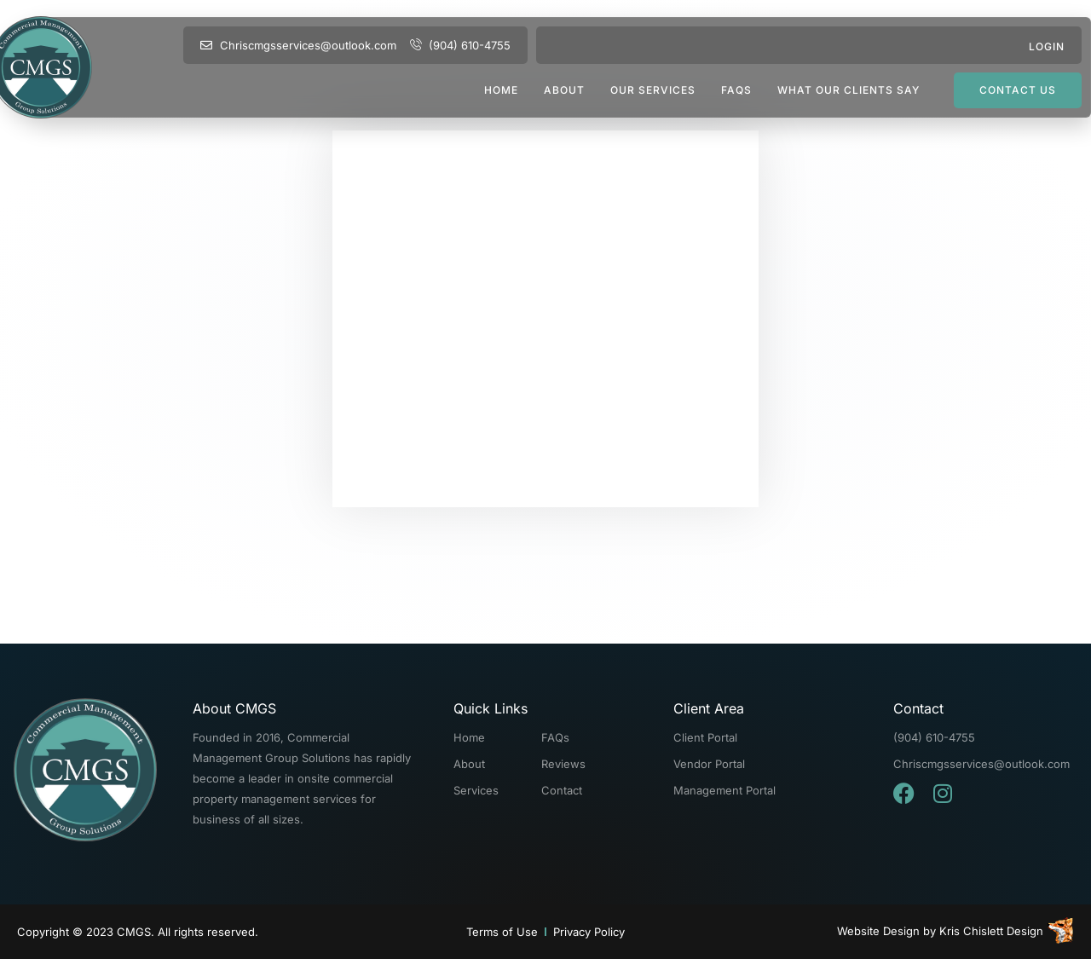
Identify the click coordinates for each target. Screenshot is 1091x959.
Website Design (878, 931)
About (564, 90)
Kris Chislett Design (991, 931)
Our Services (653, 90)
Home (501, 90)
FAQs (736, 90)
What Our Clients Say (848, 90)
